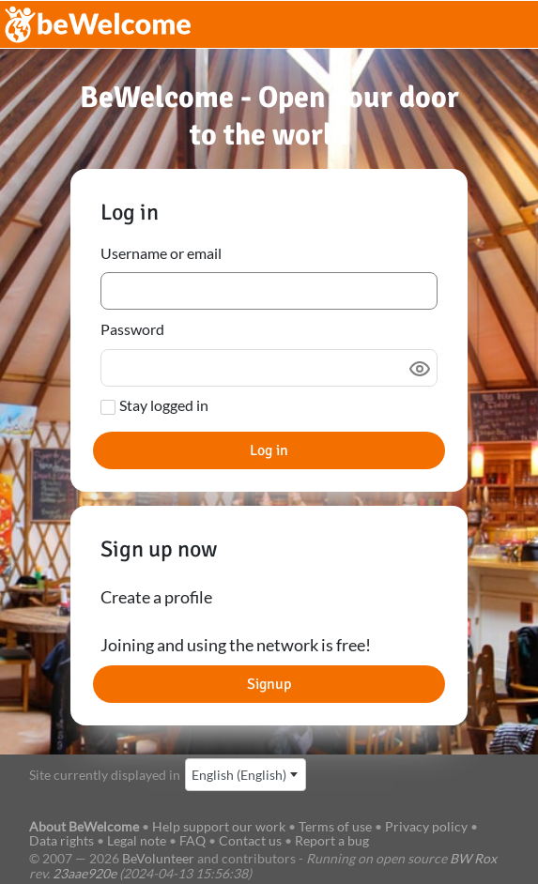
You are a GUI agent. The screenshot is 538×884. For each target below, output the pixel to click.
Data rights (61, 840)
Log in (269, 450)
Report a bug (332, 840)
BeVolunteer (158, 858)
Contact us (250, 840)
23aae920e (84, 873)
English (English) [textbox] (239, 775)
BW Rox (473, 858)
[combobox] (245, 774)
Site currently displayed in (104, 775)
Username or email (161, 253)
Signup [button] (269, 684)
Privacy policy (426, 826)
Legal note (136, 840)
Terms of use (335, 826)
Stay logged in (163, 405)
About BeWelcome (84, 826)
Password (132, 329)
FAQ (192, 840)
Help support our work (220, 826)
